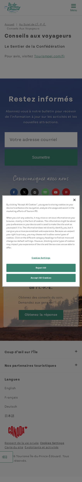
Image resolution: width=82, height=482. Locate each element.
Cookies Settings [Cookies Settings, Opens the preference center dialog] (41, 258)
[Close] (74, 200)
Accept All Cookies (41, 277)
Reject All (41, 267)
